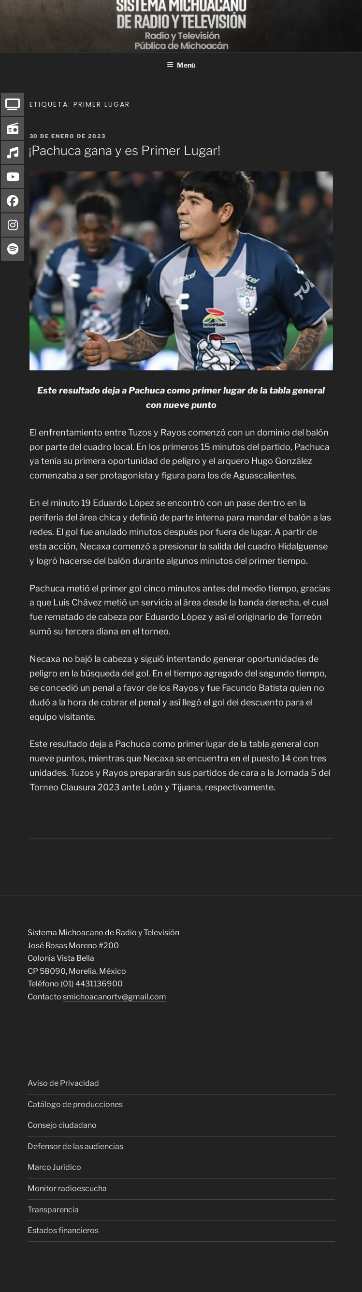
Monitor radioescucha (67, 1188)
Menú (181, 65)
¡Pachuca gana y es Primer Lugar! (124, 150)
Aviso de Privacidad (63, 1083)
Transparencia (53, 1209)
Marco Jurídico (54, 1167)
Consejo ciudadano (62, 1125)
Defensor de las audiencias (75, 1146)
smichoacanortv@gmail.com (114, 996)
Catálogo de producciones (75, 1104)
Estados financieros (63, 1230)
